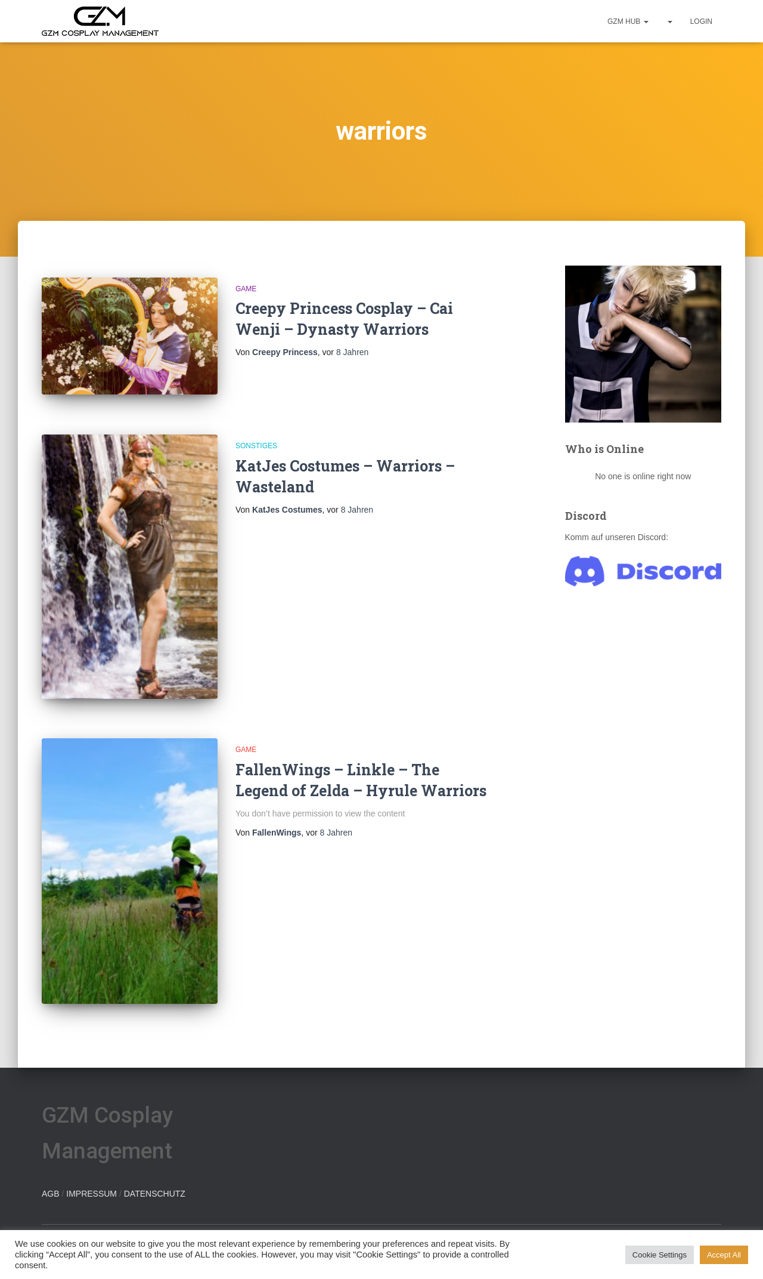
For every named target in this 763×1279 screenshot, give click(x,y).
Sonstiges (256, 446)
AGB (51, 1193)
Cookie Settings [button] (659, 1254)
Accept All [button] (724, 1254)
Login (701, 21)
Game (245, 289)
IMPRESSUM (91, 1193)
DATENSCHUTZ (154, 1193)
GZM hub (628, 21)
